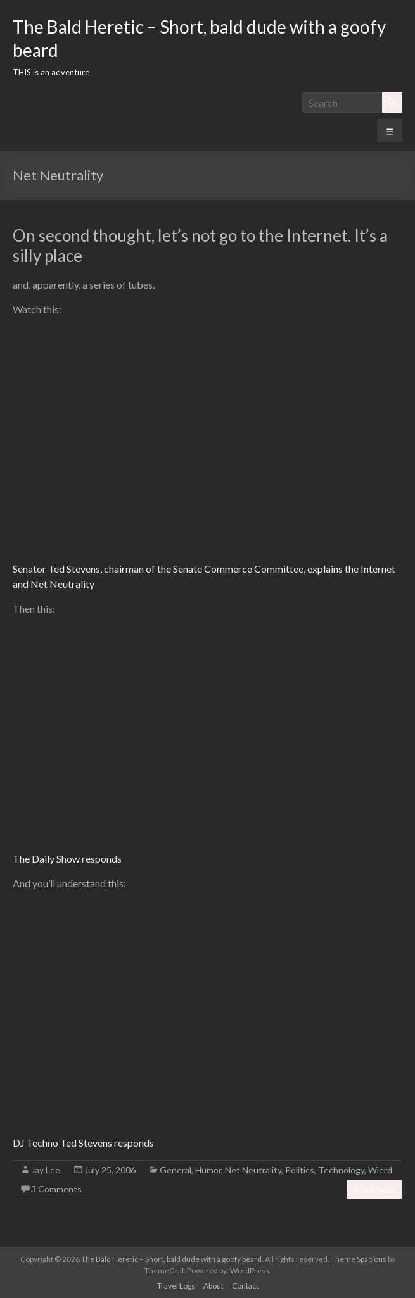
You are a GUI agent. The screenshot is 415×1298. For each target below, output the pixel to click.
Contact (245, 1285)
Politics (299, 1169)
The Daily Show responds (67, 858)
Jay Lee (45, 1169)
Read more (374, 1188)
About (213, 1285)
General (175, 1169)
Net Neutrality (253, 1169)
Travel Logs (176, 1285)
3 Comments (56, 1188)
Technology (341, 1169)
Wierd (380, 1169)
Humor (208, 1169)
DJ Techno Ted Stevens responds (83, 1143)
